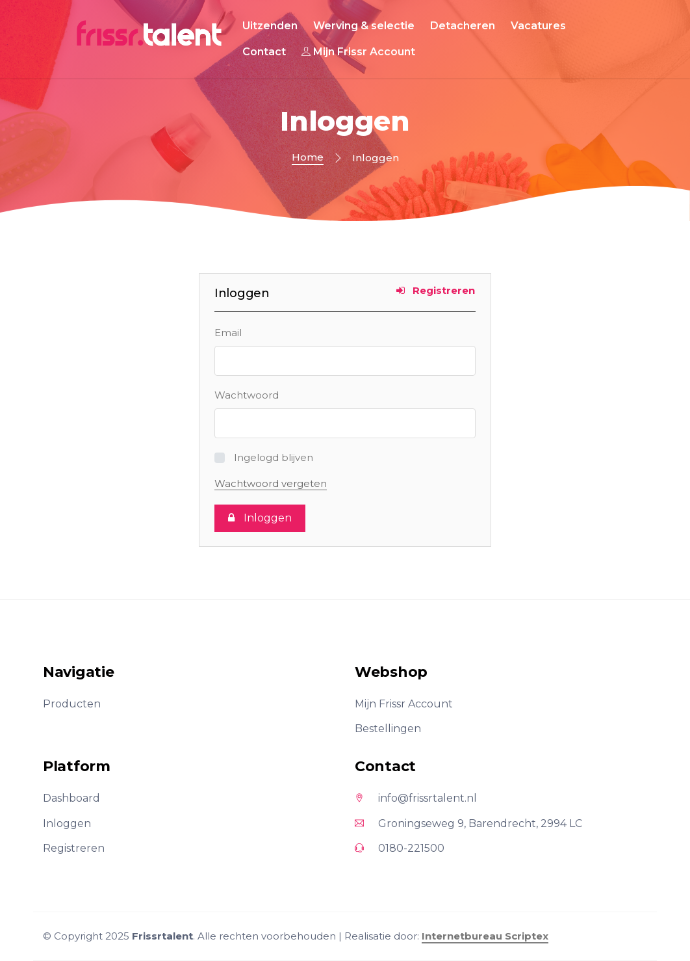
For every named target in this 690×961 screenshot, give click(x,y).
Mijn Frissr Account (358, 52)
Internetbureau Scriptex (485, 936)
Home (308, 157)
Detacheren (462, 26)
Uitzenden (270, 26)
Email (228, 332)
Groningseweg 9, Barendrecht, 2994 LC (468, 823)
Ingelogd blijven (273, 457)
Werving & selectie (364, 26)
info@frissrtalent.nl (416, 798)
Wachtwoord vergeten (270, 483)
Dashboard (71, 798)
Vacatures (538, 26)
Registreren (435, 290)
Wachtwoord (246, 395)
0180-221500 (399, 848)
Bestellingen (388, 728)
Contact (264, 52)
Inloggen (67, 823)
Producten (72, 704)
